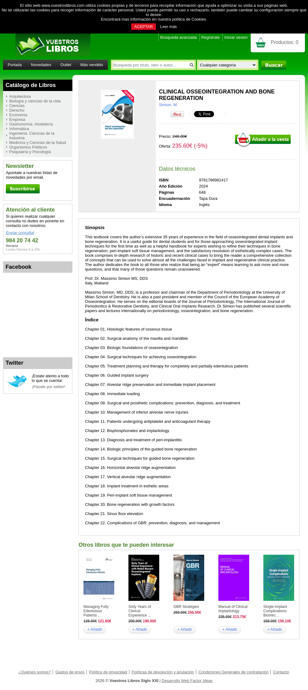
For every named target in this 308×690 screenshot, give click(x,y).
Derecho (16, 110)
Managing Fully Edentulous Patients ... (95, 611)
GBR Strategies (186, 607)
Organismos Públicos (28, 147)
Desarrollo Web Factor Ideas (187, 680)
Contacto (281, 672)
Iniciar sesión (236, 37)
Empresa (17, 119)
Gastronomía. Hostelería (31, 124)
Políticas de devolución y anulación (163, 672)
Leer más (168, 26)
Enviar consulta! (20, 232)
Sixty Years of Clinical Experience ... (139, 611)
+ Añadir (94, 629)
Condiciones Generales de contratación (233, 672)
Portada (15, 64)
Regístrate (210, 37)
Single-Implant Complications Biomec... (275, 611)
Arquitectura (20, 96)
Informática (19, 128)
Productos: (284, 42)
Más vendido (91, 64)
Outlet (65, 64)
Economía (18, 115)
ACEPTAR (143, 26)
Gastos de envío (70, 672)
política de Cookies (189, 19)
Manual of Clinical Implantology (233, 609)
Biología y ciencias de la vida (35, 101)
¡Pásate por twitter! (48, 386)
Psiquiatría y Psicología (30, 151)
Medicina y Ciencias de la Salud (37, 142)
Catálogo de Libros (31, 85)
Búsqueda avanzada (178, 37)
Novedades (41, 64)
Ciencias (17, 105)
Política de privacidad (108, 672)
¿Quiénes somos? (34, 672)
